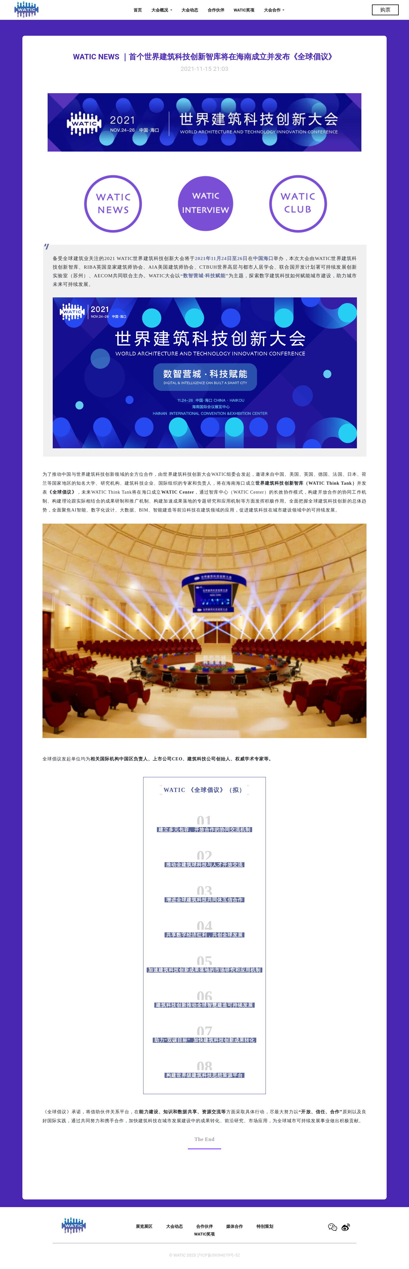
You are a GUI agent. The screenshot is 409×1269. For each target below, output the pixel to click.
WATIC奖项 (244, 10)
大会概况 (160, 10)
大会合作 (273, 10)
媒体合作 (234, 1226)
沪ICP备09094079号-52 (218, 1255)
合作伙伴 (216, 10)
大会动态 (189, 10)
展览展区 (144, 1226)
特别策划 (265, 1226)
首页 (138, 10)
